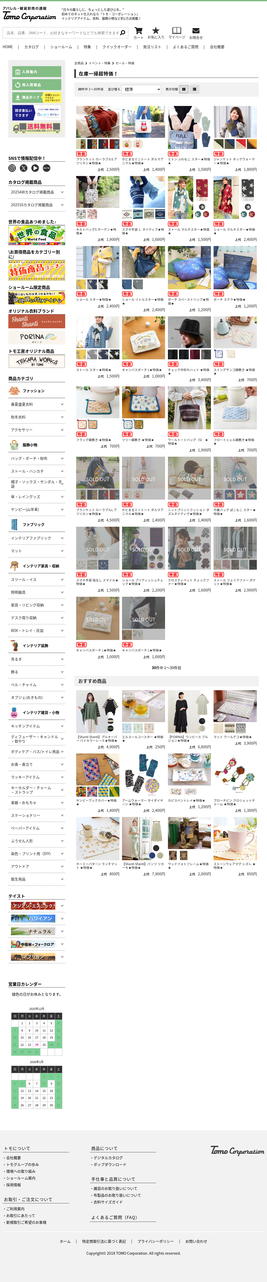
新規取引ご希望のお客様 (26, 1222)
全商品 (79, 63)
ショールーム (61, 46)
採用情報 (13, 1184)
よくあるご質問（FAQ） (115, 1217)
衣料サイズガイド (108, 1201)
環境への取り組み (20, 1171)
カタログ (31, 46)
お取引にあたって (20, 1215)
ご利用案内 (15, 1208)
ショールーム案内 (20, 1177)
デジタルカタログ (108, 1157)
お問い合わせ (196, 1241)
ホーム (65, 1241)
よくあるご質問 (185, 46)
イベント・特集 (100, 63)
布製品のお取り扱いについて (117, 1195)
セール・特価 (125, 63)
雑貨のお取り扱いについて (115, 1188)
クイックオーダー (117, 46)
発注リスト (152, 46)
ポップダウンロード (110, 1164)
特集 (87, 46)
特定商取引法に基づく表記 (104, 1241)
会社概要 (217, 46)
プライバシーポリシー (155, 1241)
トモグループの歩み (22, 1164)
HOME (8, 46)
